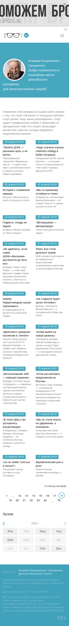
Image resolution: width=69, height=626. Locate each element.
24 (45, 500)
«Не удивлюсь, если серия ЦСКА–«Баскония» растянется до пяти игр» (17, 266)
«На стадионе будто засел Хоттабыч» (50, 307)
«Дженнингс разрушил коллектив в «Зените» (17, 345)
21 (24, 500)
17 (54, 496)
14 (33, 496)
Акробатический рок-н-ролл (50, 469)
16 (47, 496)
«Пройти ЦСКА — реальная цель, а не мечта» (17, 161)
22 (31, 500)
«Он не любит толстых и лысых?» (17, 469)
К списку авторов (55, 486)
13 (26, 496)
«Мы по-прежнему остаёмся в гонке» (50, 198)
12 (19, 496)
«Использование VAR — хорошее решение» (17, 389)
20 (17, 500)
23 (38, 500)
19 (10, 500)
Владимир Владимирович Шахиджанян (40, 571)
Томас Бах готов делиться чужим (50, 259)
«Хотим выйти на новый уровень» (50, 344)
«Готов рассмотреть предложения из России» (50, 389)
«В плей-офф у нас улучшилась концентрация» (17, 433)
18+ (65, 29)
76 (58, 500)
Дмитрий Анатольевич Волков (35, 574)
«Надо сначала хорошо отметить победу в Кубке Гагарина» (50, 159)
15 (40, 496)
